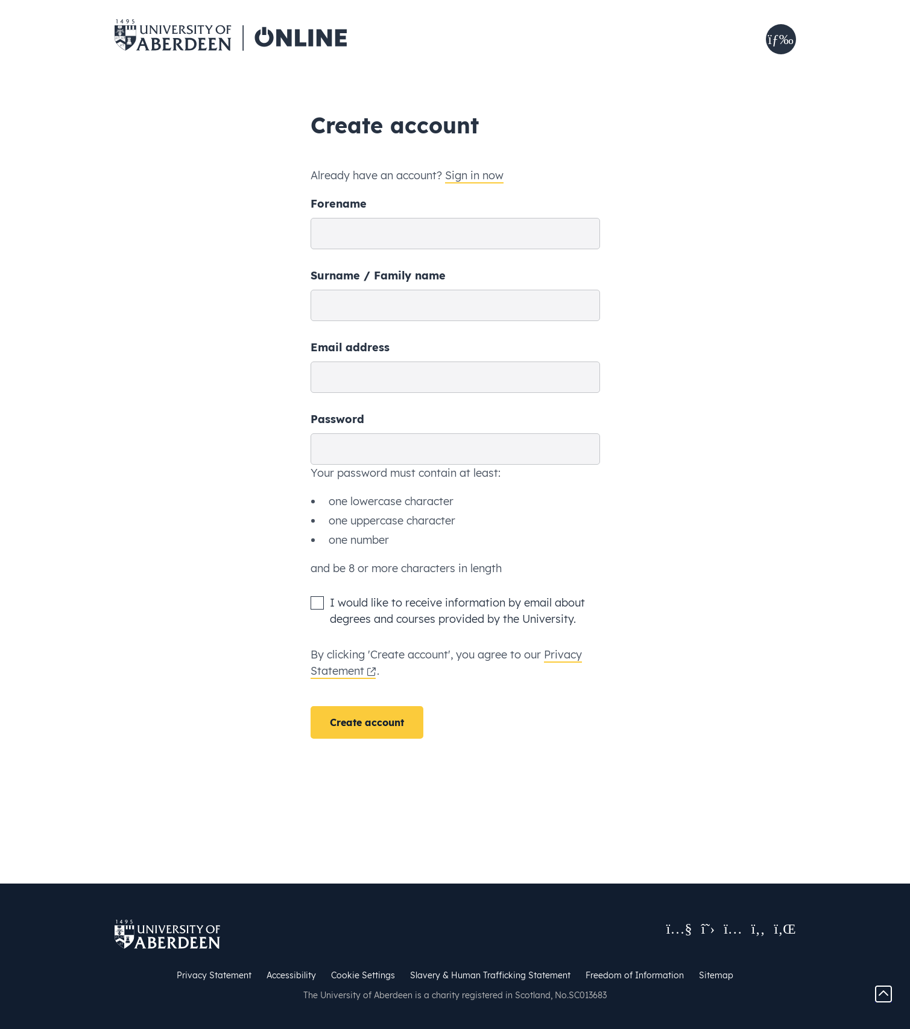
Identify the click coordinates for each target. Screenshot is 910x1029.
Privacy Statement (214, 975)
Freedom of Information (635, 975)
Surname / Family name (378, 275)
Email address (350, 347)
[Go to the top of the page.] (883, 993)
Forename (339, 204)
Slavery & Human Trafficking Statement (490, 975)
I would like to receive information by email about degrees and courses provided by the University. (457, 611)
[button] (781, 39)
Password (337, 419)
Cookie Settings (363, 975)
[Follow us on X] (708, 928)
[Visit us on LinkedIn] (785, 928)
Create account (367, 722)
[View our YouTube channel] (679, 928)
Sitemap (716, 975)
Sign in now (474, 175)
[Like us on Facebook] (758, 928)
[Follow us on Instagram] (733, 928)
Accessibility (291, 975)
